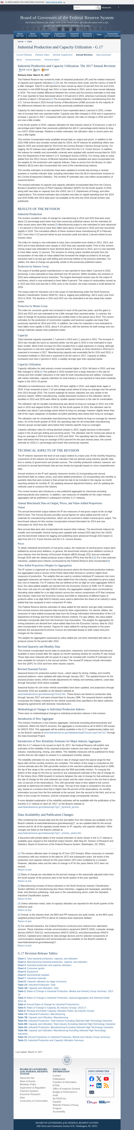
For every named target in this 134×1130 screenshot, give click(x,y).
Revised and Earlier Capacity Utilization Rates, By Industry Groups (56, 1011)
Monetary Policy (28, 1084)
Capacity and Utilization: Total (38, 988)
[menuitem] (20, 35)
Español (57, 1102)
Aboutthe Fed (20, 34)
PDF (22, 70)
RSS (36, 70)
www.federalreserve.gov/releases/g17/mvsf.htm (42, 694)
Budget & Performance (64, 1092)
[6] (108, 561)
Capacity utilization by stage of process (42, 981)
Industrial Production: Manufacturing (41, 1014)
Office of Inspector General (66, 1088)
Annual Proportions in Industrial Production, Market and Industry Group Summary (64, 1037)
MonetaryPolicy (45, 34)
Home (21, 41)
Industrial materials (32, 978)
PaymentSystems (74, 34)
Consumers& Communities (112, 34)
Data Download (103, 55)
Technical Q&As (51, 59)
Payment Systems (29, 1091)
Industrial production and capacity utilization (44, 965)
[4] (41, 372)
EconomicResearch (87, 34)
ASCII (29, 70)
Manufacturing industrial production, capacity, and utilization (52, 962)
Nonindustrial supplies (33, 975)
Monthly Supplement (62, 55)
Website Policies (61, 1105)
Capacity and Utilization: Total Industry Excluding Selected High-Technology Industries (66, 1024)
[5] (95, 557)
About (19, 59)
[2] (51, 99)
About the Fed (27, 1078)
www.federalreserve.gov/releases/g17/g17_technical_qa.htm (48, 807)
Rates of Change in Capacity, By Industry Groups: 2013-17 (52, 1007)
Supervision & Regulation (33, 1087)
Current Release (24, 55)
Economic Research (30, 1094)
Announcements (33, 59)
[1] (54, 83)
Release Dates (42, 55)
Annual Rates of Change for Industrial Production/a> (49, 1004)
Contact (57, 1075)
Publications (59, 1079)
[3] (56, 224)
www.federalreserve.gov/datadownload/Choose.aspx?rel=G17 (75, 732)
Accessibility (59, 1111)
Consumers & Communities (34, 1101)
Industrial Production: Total (37, 985)
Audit (55, 1095)
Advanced (106, 7)
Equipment (28, 971)
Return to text (25, 870)
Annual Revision (84, 55)
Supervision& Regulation (60, 34)
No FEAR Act (59, 1098)
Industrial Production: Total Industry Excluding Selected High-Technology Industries (65, 1021)
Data (99, 34)
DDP (45, 70)
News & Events (27, 1081)
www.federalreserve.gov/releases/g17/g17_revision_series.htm (49, 833)
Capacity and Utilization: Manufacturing (43, 1017)
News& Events (32, 34)
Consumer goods (31, 968)
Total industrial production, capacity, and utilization (48, 958)
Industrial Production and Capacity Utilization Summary (51, 1040)
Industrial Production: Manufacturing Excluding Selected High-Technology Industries (65, 1027)
